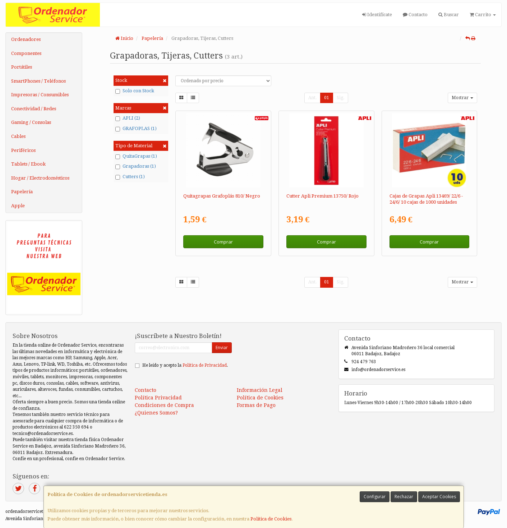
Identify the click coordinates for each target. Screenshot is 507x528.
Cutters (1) (130, 177)
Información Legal (259, 390)
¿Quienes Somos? (156, 413)
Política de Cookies (270, 519)
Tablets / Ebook (28, 164)
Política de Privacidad (205, 365)
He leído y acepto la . (185, 365)
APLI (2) (127, 118)
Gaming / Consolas (31, 122)
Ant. (312, 97)
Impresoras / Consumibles (40, 94)
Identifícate (377, 14)
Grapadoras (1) (135, 166)
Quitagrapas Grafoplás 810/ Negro (221, 196)
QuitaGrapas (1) (136, 156)
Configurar (375, 497)
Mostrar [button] (462, 97)
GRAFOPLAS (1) (136, 128)
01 (326, 97)
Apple (18, 205)
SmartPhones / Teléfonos (38, 81)
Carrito (483, 14)
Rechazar (404, 497)
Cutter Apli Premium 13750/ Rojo (322, 196)
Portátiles (21, 67)
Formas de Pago (256, 405)
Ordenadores (26, 39)
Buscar (448, 14)
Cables (18, 136)
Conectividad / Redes (33, 108)
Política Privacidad (158, 397)
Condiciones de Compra (164, 405)
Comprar (223, 241)
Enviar (222, 347)
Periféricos (23, 150)
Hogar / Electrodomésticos (40, 178)
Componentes (26, 53)
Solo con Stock (134, 91)
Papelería (22, 191)
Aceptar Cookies (439, 497)
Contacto (415, 14)
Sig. (340, 97)
